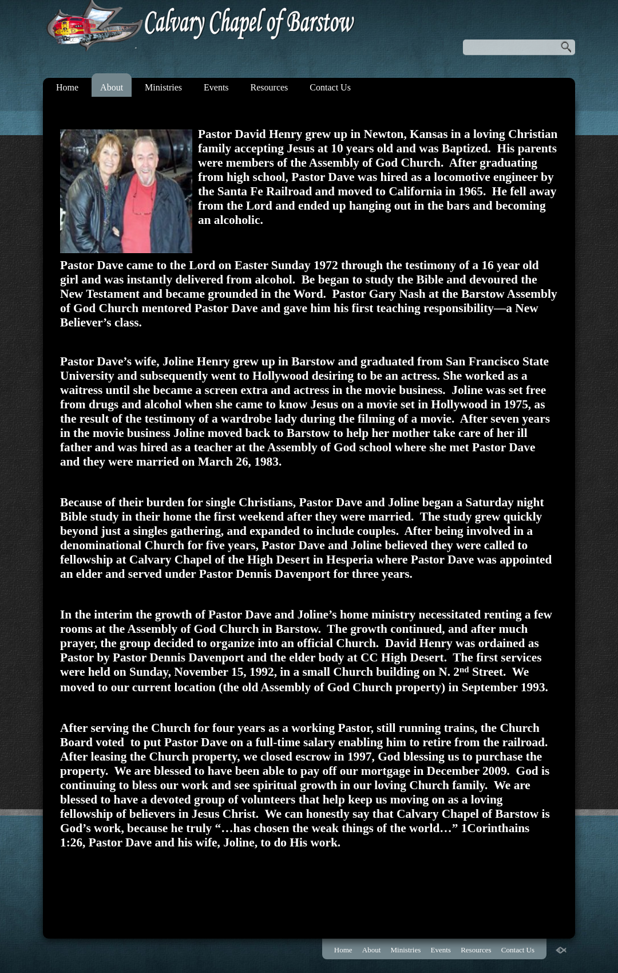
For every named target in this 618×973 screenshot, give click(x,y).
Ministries (163, 87)
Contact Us (330, 87)
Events (216, 87)
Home (67, 87)
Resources (269, 87)
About (111, 87)
